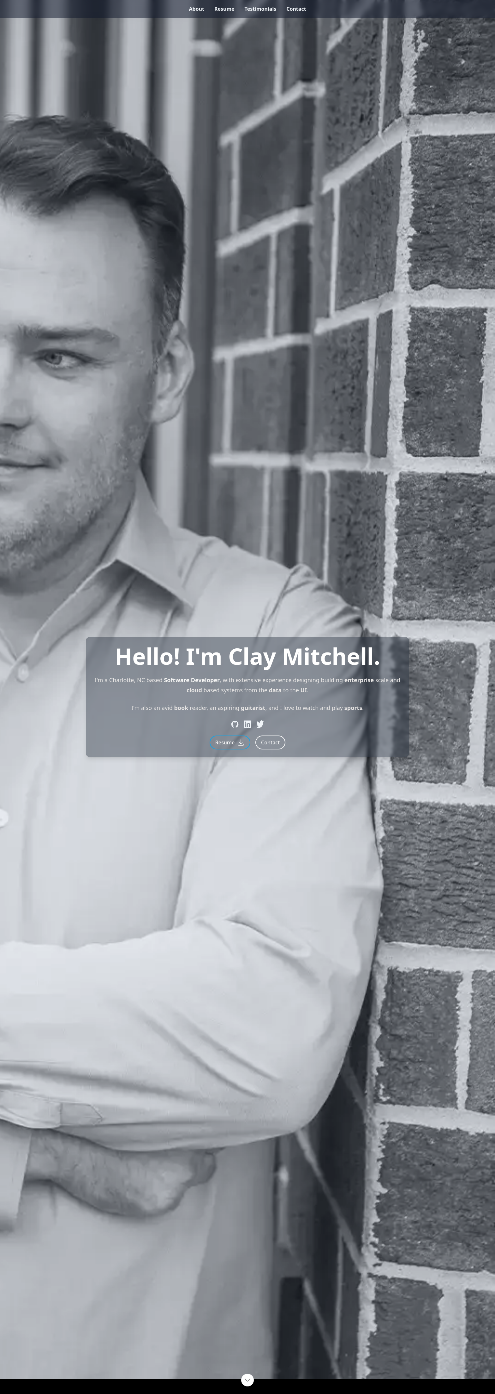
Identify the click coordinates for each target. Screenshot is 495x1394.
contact (296, 8)
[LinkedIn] (247, 724)
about (196, 8)
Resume (230, 742)
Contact (270, 742)
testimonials (261, 8)
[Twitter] (260, 724)
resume (224, 8)
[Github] (234, 724)
